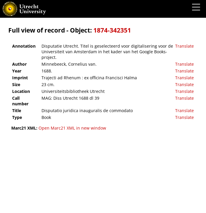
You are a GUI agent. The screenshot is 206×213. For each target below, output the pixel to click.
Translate (184, 46)
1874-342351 (112, 30)
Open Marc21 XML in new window (72, 128)
